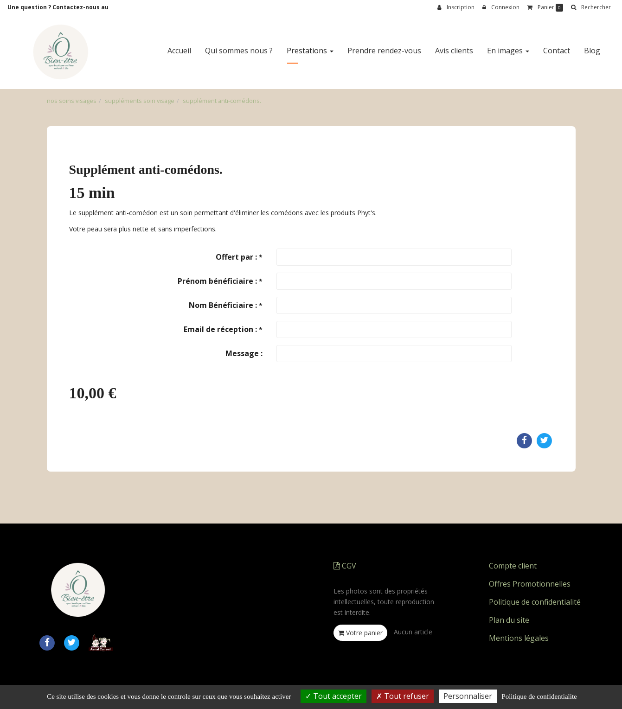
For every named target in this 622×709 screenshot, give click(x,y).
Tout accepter (333, 696)
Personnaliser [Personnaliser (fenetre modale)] (467, 696)
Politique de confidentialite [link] (539, 696)
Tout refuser (402, 696)
